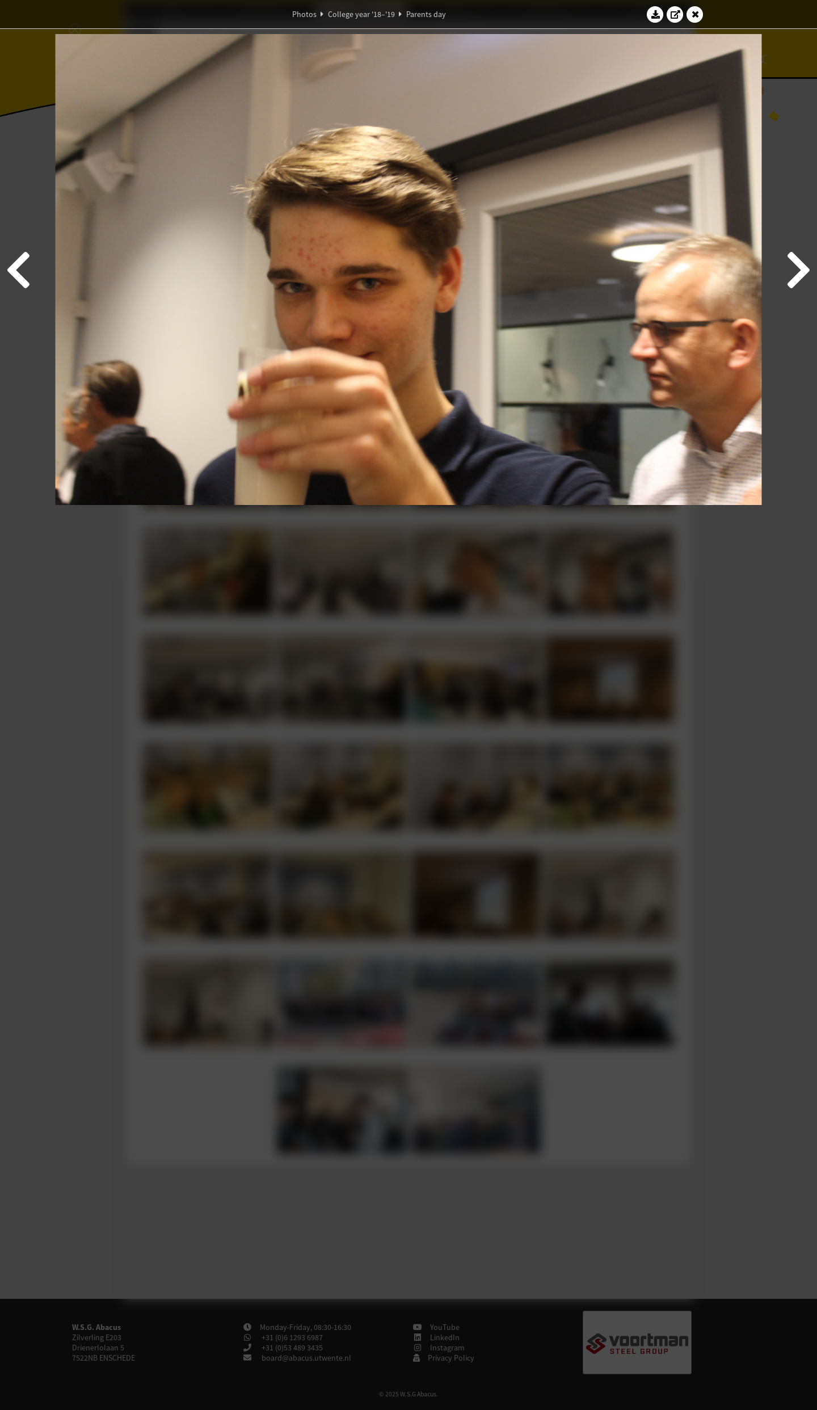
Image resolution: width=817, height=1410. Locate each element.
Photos (304, 14)
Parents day (426, 14)
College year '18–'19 (361, 14)
